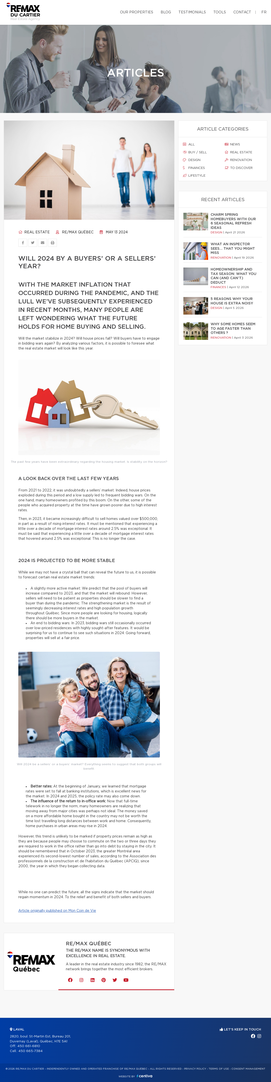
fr (264, 12)
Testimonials (192, 12)
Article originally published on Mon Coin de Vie (57, 911)
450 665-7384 (30, 1051)
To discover (239, 168)
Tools (219, 12)
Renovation (238, 160)
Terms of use (219, 1069)
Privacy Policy (195, 1069)
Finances (194, 168)
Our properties (136, 12)
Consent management (248, 1069)
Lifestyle (194, 175)
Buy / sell (195, 152)
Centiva (144, 1076)
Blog (166, 12)
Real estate (34, 232)
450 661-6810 (28, 1046)
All (189, 144)
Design (191, 160)
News (232, 144)
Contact (242, 12)
